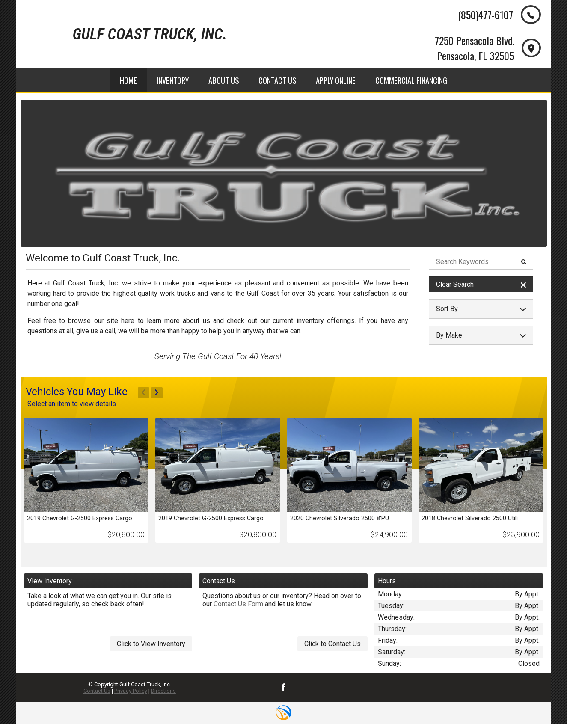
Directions (163, 691)
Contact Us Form (238, 604)
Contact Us (96, 691)
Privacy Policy (130, 691)
